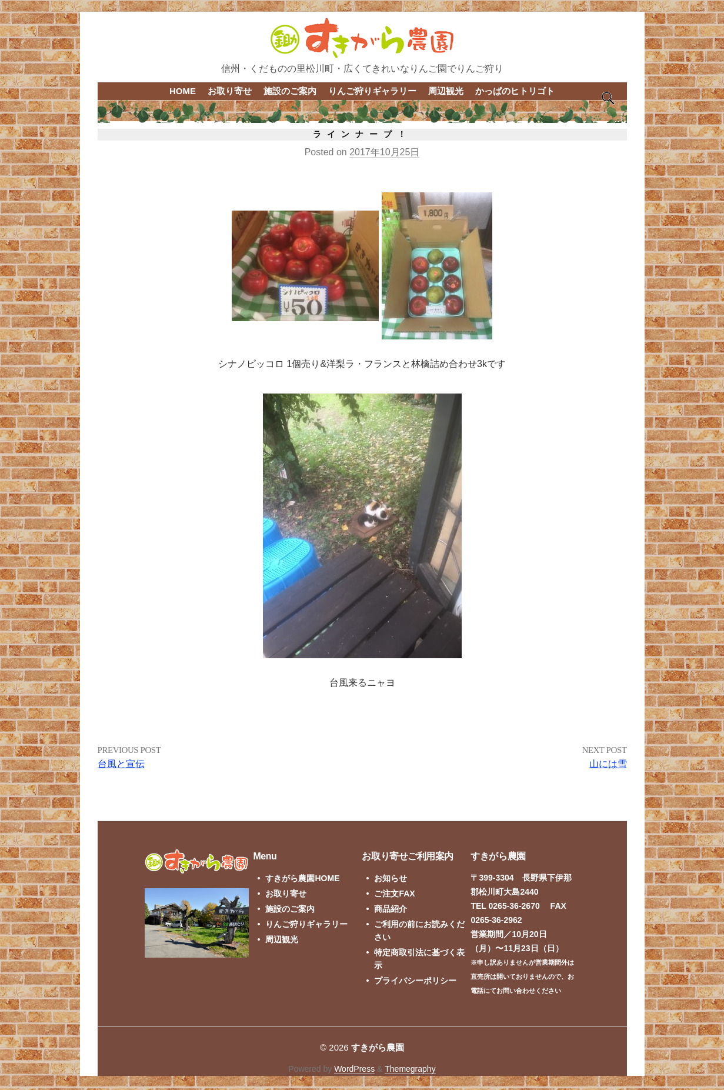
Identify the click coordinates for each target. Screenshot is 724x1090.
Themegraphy (410, 1069)
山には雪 (608, 764)
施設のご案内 (289, 91)
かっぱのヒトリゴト (515, 91)
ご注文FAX (394, 893)
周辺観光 (445, 91)
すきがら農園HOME (302, 878)
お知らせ (390, 878)
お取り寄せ (230, 91)
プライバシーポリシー (415, 980)
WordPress (354, 1069)
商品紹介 (390, 909)
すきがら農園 (377, 1047)
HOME (182, 91)
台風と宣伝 (121, 764)
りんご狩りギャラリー (372, 91)
